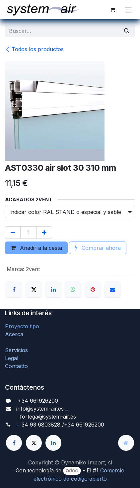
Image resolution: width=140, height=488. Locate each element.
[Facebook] (14, 289)
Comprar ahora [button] (98, 247)
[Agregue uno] (44, 232)
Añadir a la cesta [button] (36, 247)
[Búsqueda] (126, 31)
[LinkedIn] (53, 289)
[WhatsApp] (73, 289)
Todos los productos (34, 49)
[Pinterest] (93, 289)
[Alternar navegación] (128, 10)
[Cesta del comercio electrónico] (112, 9)
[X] (34, 289)
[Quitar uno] (13, 232)
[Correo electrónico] (112, 289)
